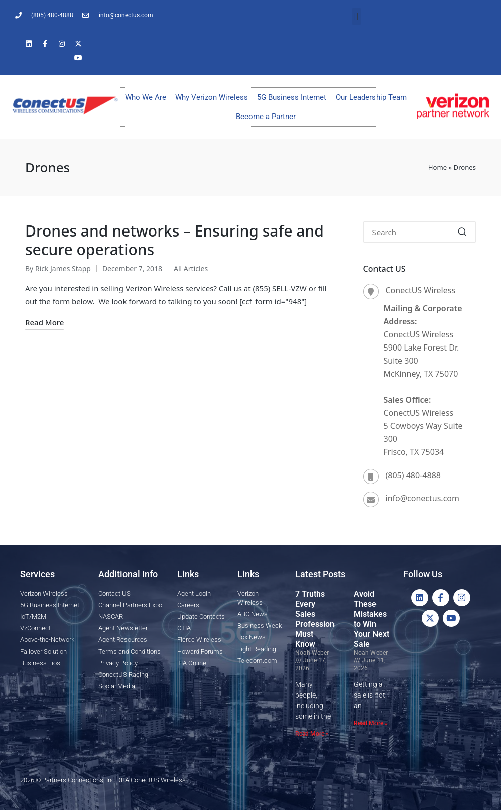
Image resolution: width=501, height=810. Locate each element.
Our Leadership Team (371, 97)
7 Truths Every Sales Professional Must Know (318, 619)
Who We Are (145, 97)
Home (437, 167)
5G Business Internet (291, 97)
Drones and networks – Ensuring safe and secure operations (174, 240)
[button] (356, 16)
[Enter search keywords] (419, 232)
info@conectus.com (422, 498)
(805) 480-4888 (413, 475)
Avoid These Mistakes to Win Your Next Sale (371, 619)
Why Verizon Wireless (211, 97)
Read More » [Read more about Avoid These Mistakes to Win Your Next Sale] (371, 723)
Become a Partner (266, 116)
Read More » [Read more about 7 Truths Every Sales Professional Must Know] (312, 733)
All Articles (191, 268)
